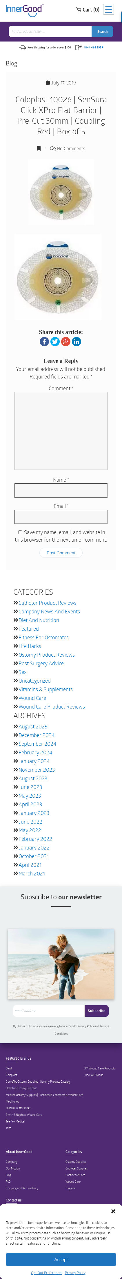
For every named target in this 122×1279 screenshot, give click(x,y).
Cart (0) (87, 9)
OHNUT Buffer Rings (18, 1108)
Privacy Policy (75, 1272)
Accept (61, 1259)
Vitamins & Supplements (46, 689)
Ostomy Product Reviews (47, 654)
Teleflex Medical (15, 1121)
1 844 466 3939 (93, 47)
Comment (61, 388)
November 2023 (37, 769)
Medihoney (12, 1101)
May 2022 (30, 830)
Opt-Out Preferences (46, 1272)
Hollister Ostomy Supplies (21, 1088)
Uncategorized (35, 680)
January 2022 (34, 847)
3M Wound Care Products (99, 1068)
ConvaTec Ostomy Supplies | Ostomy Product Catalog (38, 1082)
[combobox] (51, 31)
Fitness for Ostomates (44, 637)
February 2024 (35, 752)
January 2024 (34, 761)
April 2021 (30, 864)
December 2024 (36, 735)
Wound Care (32, 697)
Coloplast (11, 1075)
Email (61, 505)
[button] (113, 1211)
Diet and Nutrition (39, 620)
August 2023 (33, 778)
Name (61, 479)
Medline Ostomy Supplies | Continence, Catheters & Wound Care (44, 1095)
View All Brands (93, 1075)
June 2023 (30, 786)
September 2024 (37, 743)
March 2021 (32, 873)
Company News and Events (49, 611)
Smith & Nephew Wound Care (24, 1115)
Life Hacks (30, 646)
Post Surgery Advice (41, 663)
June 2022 (30, 821)
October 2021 (34, 856)
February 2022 (35, 838)
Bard (9, 1068)
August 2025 (33, 726)
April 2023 (30, 804)
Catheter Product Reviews (48, 602)
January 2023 (34, 812)
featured (29, 628)
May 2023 (30, 795)
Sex (23, 671)
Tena (8, 1128)
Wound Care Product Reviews (52, 706)
